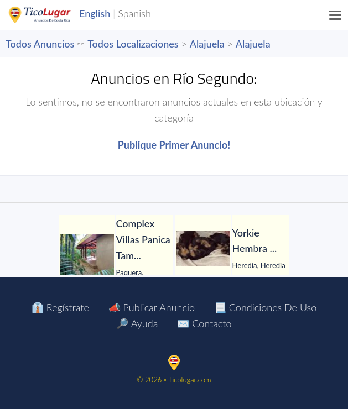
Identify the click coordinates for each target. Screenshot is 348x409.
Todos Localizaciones (132, 44)
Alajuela (207, 44)
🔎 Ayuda (137, 323)
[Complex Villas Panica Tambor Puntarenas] (87, 255)
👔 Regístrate (60, 307)
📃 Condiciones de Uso (265, 307)
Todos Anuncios (40, 44)
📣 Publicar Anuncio (151, 307)
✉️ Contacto (204, 323)
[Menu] (335, 15)
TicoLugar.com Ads (51, 15)
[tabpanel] (116, 255)
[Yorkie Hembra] (203, 248)
